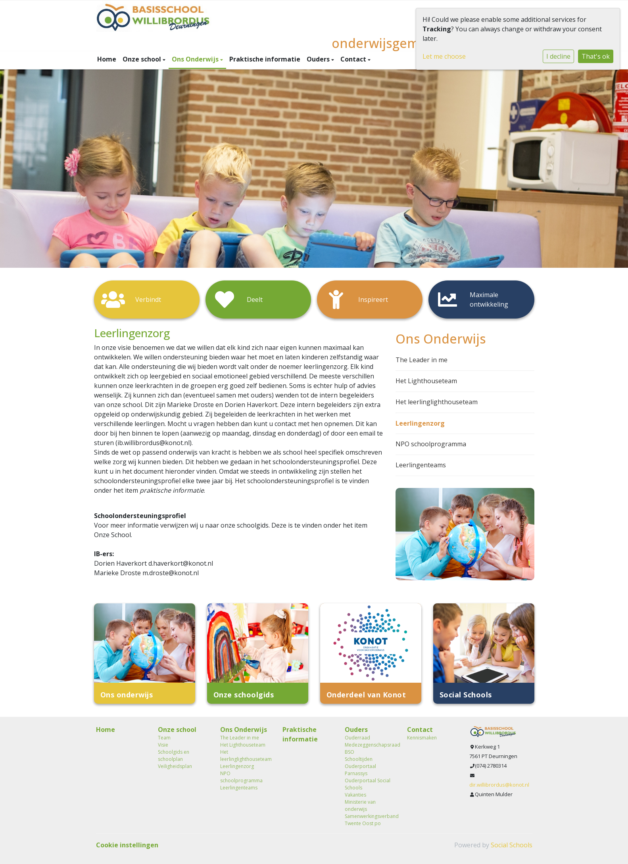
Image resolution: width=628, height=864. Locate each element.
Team (164, 737)
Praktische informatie (264, 59)
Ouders (319, 59)
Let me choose (444, 56)
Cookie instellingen (127, 845)
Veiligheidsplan (175, 766)
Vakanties (355, 794)
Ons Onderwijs (196, 59)
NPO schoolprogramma (431, 444)
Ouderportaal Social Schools (367, 784)
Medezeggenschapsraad (370, 744)
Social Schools (511, 845)
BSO (349, 752)
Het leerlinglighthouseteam (437, 401)
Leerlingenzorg (420, 423)
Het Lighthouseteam (426, 380)
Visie (163, 744)
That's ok (596, 56)
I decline (558, 56)
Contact (354, 59)
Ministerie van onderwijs (360, 805)
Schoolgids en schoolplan (173, 755)
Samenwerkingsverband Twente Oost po (370, 820)
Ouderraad (357, 737)
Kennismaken (422, 737)
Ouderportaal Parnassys (360, 770)
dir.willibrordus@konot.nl (499, 784)
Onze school (143, 59)
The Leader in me (421, 359)
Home (106, 59)
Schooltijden (359, 759)
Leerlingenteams (421, 465)
